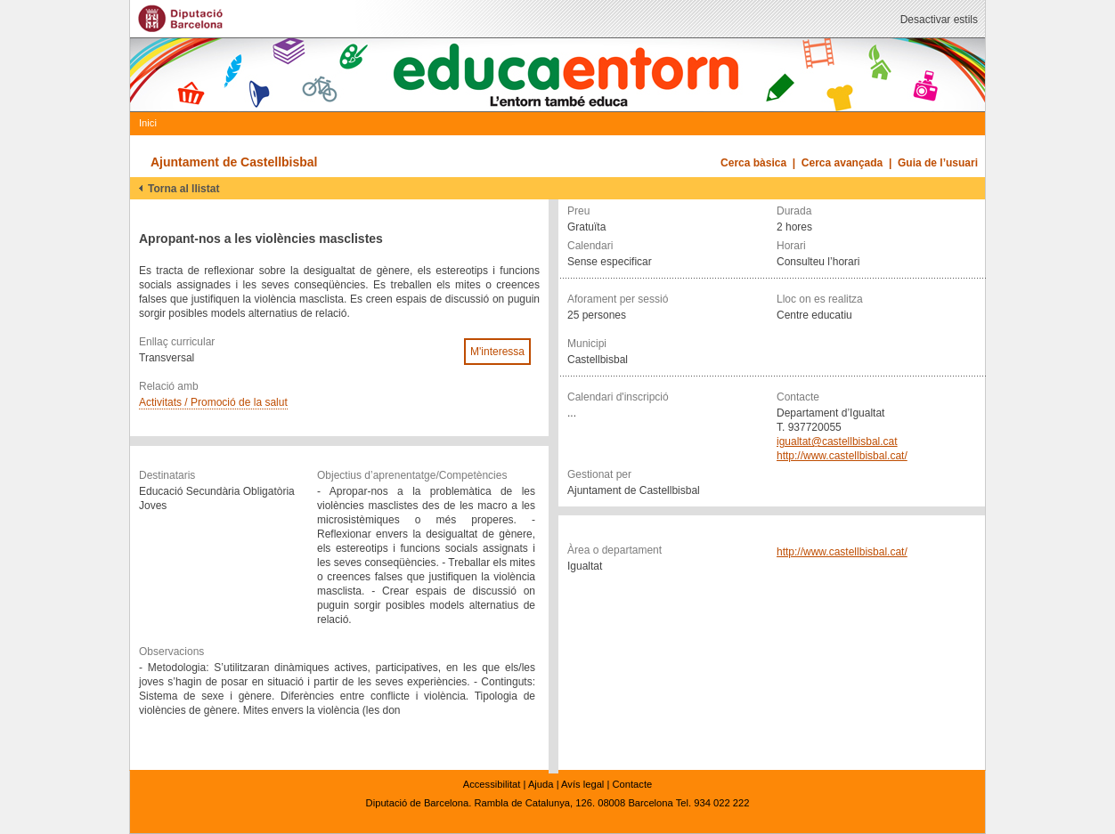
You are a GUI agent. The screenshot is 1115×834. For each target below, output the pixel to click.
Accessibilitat (492, 784)
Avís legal (582, 784)
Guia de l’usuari (938, 163)
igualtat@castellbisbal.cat (837, 441)
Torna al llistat (183, 188)
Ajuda (541, 784)
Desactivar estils (939, 19)
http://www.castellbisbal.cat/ (842, 455)
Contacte (632, 784)
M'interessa (497, 351)
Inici (148, 122)
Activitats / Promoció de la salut (213, 402)
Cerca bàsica (753, 163)
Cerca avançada (842, 163)
